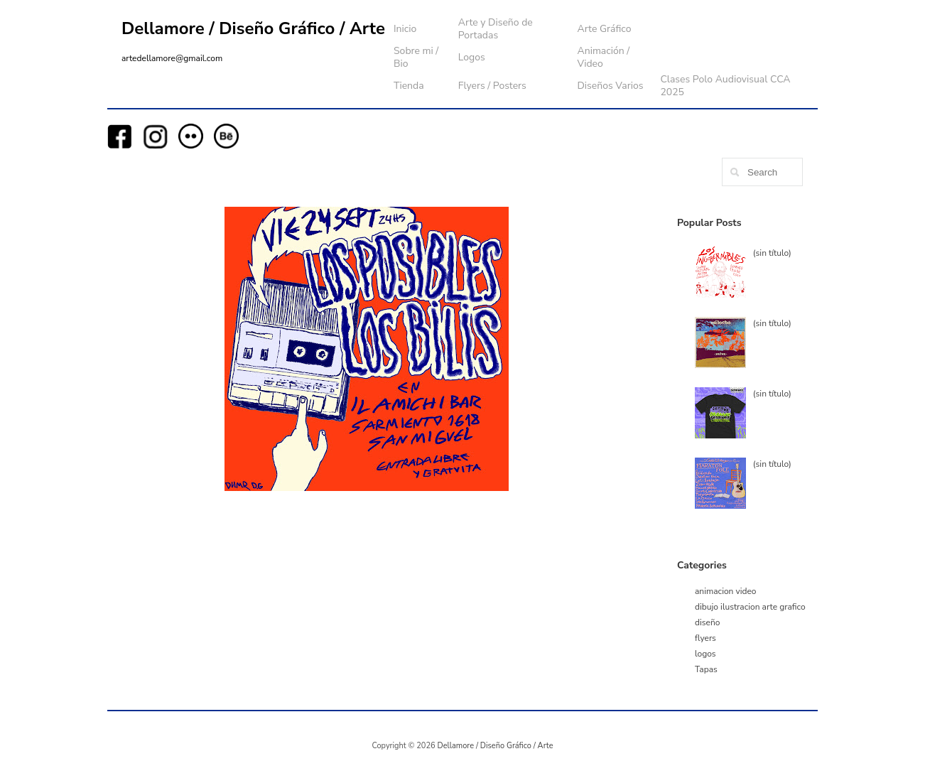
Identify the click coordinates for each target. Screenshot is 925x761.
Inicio (405, 29)
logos (705, 653)
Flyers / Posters (492, 85)
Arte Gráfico (604, 29)
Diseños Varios (610, 85)
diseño (707, 622)
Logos (471, 57)
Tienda (409, 85)
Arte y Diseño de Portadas (495, 29)
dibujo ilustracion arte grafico (750, 606)
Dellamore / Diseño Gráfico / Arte (253, 28)
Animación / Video (603, 57)
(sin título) (772, 253)
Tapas (706, 669)
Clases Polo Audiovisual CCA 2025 (725, 85)
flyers (705, 638)
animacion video (726, 591)
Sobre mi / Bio (416, 57)
